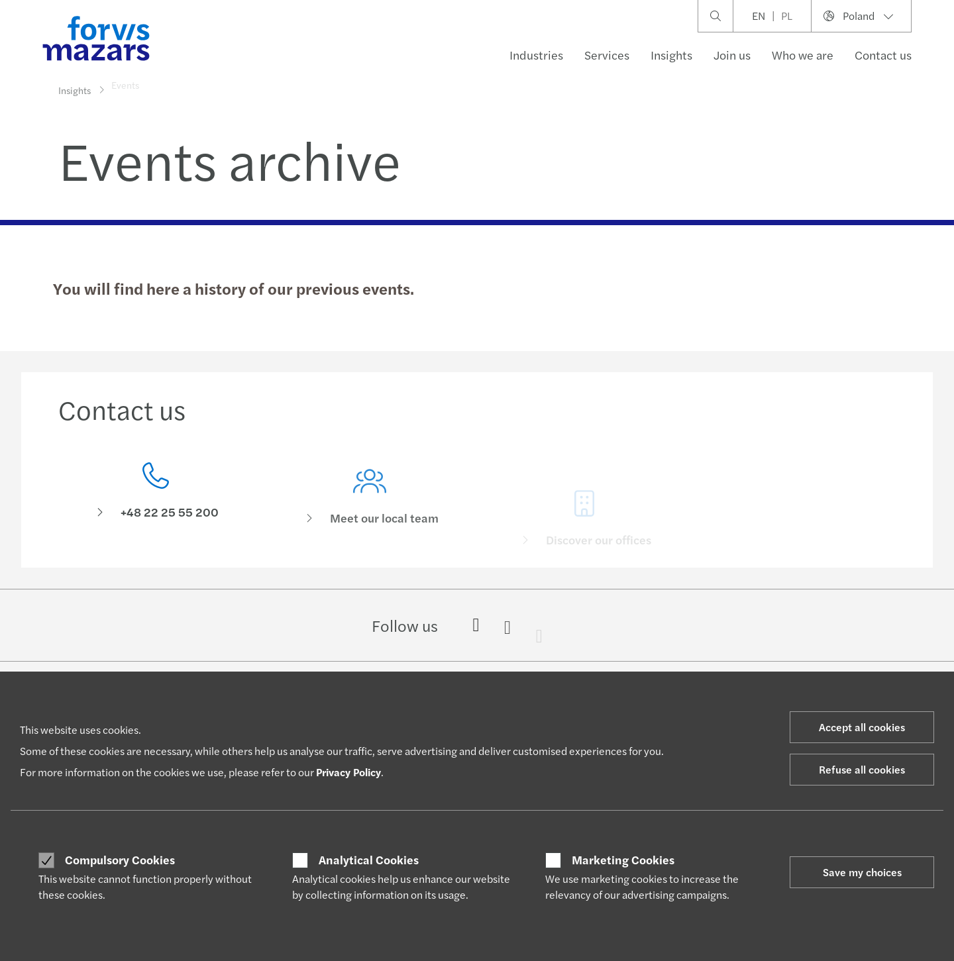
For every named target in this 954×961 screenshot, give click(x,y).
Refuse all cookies (862, 769)
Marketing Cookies (623, 860)
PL (786, 15)
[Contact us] (155, 495)
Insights (671, 54)
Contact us (883, 54)
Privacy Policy (348, 772)
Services (606, 54)
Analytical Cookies (369, 860)
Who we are (802, 54)
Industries (536, 54)
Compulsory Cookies (120, 860)
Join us (732, 54)
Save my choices (862, 872)
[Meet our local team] (370, 514)
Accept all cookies (862, 726)
